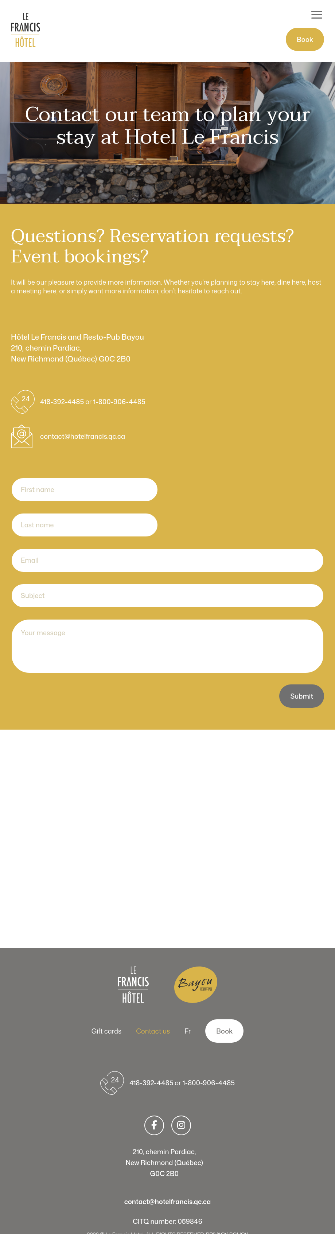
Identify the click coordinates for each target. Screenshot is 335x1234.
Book (305, 39)
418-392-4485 (62, 401)
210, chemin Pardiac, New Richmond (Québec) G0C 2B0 (164, 1162)
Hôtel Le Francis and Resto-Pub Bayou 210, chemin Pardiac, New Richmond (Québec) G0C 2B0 (77, 348)
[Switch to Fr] (187, 1031)
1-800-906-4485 (119, 401)
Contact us (153, 1031)
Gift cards (106, 1031)
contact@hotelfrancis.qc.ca (82, 436)
